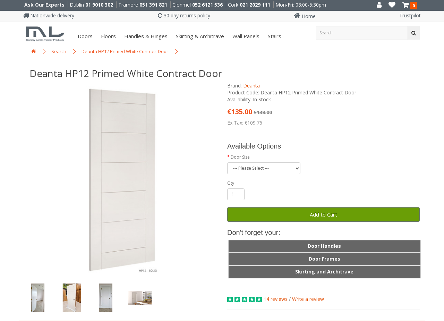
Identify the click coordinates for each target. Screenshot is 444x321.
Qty (230, 183)
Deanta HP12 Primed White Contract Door (125, 51)
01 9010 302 (99, 4)
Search (58, 51)
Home (305, 16)
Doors (84, 36)
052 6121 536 (207, 4)
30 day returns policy (184, 15)
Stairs (273, 36)
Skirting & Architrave (199, 36)
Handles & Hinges (145, 36)
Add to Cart (323, 214)
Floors (108, 36)
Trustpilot (410, 15)
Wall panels (245, 36)
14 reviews (276, 299)
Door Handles (324, 246)
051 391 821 (153, 4)
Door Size (240, 157)
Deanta (251, 85)
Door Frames (324, 258)
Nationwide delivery (48, 15)
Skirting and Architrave (324, 271)
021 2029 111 (255, 4)
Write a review (308, 299)
